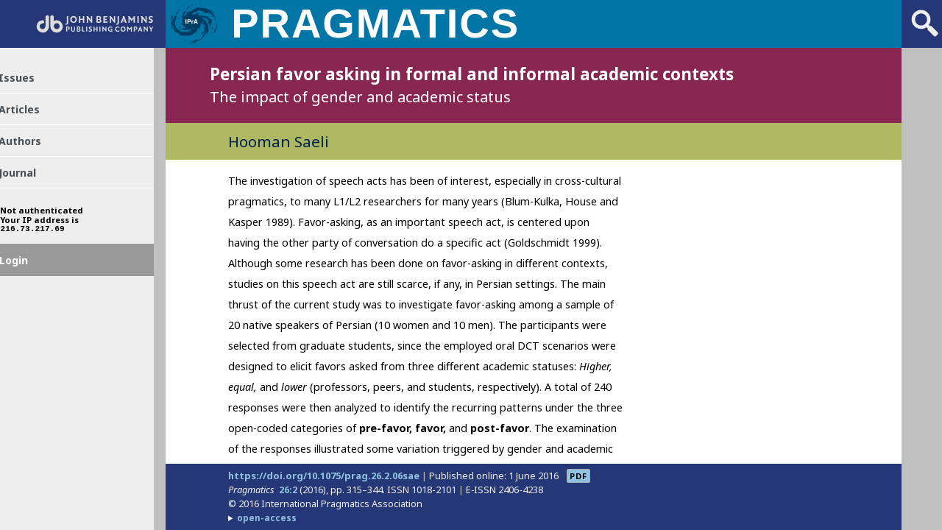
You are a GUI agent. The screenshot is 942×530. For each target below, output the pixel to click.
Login (29, 289)
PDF (578, 475)
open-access (267, 517)
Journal (33, 190)
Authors (35, 154)
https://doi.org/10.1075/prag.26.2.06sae (323, 475)
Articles (35, 118)
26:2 (288, 489)
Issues (30, 82)
